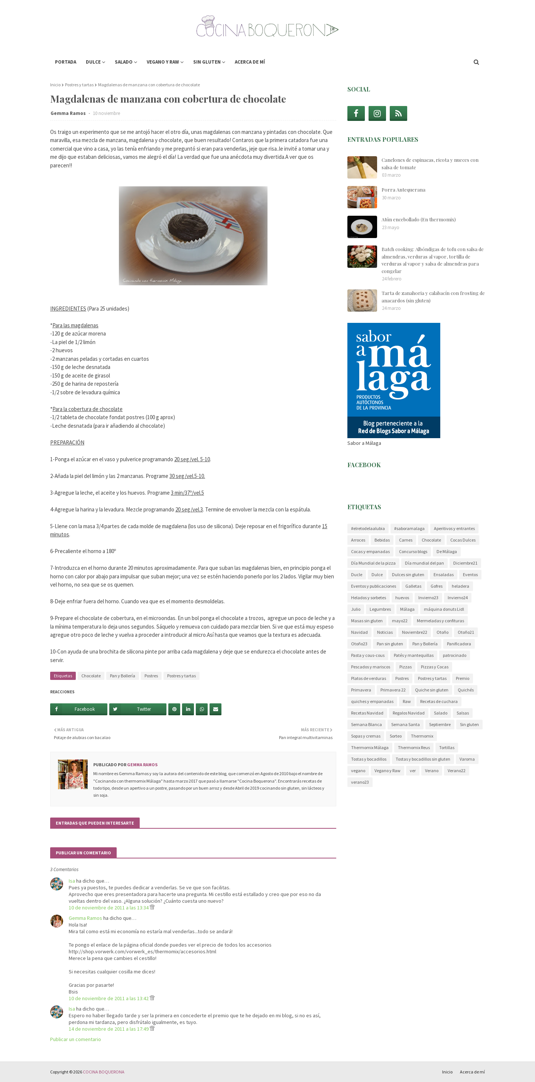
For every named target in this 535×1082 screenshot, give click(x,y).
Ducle (356, 574)
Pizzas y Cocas (434, 667)
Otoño (442, 632)
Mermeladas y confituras (440, 620)
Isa (72, 880)
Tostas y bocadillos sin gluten (423, 759)
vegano (358, 770)
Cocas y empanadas (370, 551)
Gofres (436, 586)
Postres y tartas (79, 84)
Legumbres (380, 609)
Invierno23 (428, 597)
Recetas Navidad (367, 713)
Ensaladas (444, 574)
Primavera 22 (393, 690)
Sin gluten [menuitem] (207, 62)
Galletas (413, 586)
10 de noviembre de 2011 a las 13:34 (109, 907)
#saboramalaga (409, 528)
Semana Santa (405, 724)
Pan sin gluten (390, 643)
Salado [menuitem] (124, 62)
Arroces (358, 540)
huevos (402, 597)
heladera (460, 586)
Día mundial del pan (424, 563)
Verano (431, 770)
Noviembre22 (414, 632)
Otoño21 (466, 632)
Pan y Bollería (122, 675)
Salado (440, 713)
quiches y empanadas (372, 701)
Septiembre (440, 724)
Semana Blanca (366, 724)
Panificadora (459, 643)
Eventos (470, 574)
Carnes (405, 540)
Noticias (385, 632)
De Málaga (447, 551)
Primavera (361, 690)
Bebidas (382, 540)
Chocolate (91, 675)
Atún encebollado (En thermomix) (419, 219)
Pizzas (405, 667)
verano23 (360, 782)
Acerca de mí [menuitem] (250, 62)
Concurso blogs (413, 551)
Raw (407, 701)
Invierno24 (458, 597)
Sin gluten (469, 724)
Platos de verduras (368, 678)
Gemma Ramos (69, 113)
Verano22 (457, 770)
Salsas (463, 713)
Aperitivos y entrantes (454, 528)
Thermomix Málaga (370, 747)
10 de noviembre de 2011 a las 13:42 (109, 998)
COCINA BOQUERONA (103, 1072)
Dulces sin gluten (408, 574)
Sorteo (396, 736)
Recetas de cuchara (439, 701)
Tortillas (446, 747)
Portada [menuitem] (65, 62)
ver (413, 770)
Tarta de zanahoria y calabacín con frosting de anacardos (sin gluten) (433, 297)
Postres (151, 675)
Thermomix (422, 736)
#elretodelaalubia (368, 528)
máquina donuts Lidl (444, 609)
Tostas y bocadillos (368, 759)
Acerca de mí (472, 1072)
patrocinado (454, 655)
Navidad (359, 632)
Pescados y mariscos (370, 667)
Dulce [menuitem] (93, 62)
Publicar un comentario (75, 1039)
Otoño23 (359, 643)
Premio (462, 678)
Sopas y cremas (365, 736)
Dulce (377, 574)
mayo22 (400, 620)
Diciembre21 (465, 563)
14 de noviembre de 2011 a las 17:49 (109, 1028)
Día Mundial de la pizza (373, 563)
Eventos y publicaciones (373, 586)
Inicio (55, 84)
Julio (355, 609)
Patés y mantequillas (414, 655)
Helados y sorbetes (368, 597)
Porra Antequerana (403, 189)
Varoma (467, 759)
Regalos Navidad (409, 713)
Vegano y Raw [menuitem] (163, 62)
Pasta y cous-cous (368, 655)
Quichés (466, 690)
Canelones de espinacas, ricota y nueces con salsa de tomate (430, 163)
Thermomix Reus (414, 747)
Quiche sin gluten (431, 690)
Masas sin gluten (367, 620)
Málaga (407, 609)
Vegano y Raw (387, 770)
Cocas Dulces (463, 540)
